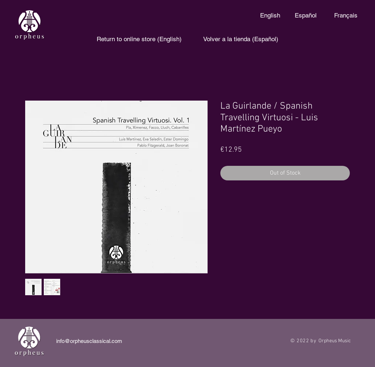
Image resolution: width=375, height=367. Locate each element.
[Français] (345, 15)
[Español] (305, 15)
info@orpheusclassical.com (89, 341)
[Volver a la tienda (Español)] (240, 39)
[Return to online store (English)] (139, 39)
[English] (270, 15)
